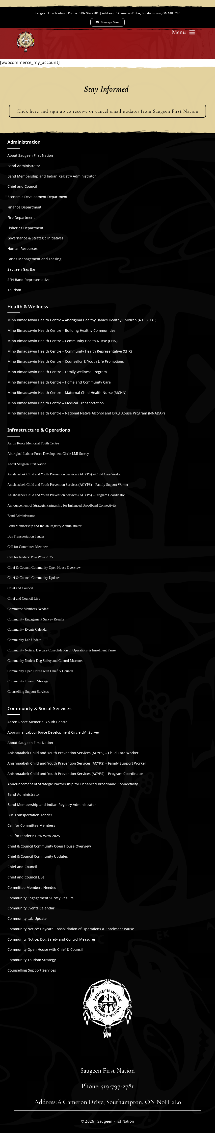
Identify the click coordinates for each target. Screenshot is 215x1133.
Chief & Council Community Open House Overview (44, 567)
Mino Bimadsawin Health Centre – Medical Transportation (55, 403)
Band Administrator (23, 165)
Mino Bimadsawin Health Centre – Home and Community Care (59, 382)
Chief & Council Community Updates (33, 578)
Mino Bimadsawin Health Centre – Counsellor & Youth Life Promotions (65, 361)
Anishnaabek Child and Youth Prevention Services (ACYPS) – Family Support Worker (67, 485)
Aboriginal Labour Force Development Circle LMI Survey (48, 454)
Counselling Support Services (28, 692)
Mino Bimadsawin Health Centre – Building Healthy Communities (61, 330)
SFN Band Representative (28, 279)
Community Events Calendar (27, 629)
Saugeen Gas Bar (21, 269)
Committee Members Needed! (28, 609)
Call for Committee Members (27, 547)
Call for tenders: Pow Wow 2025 (30, 557)
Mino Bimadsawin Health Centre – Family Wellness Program (57, 371)
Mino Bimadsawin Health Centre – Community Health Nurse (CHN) (62, 340)
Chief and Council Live (23, 598)
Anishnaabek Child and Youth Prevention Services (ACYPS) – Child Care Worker (64, 474)
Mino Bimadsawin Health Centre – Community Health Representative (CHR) (69, 351)
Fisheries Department (25, 228)
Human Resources (22, 248)
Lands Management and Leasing (34, 259)
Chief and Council (22, 186)
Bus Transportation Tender (25, 536)
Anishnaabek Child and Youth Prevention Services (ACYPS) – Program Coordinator (66, 495)
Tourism (14, 289)
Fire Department (21, 217)
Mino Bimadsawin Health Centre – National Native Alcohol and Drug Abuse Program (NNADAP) (86, 413)
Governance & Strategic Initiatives (35, 238)
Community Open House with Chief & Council (40, 671)
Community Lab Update (24, 640)
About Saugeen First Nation (30, 155)
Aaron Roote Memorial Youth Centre (33, 443)
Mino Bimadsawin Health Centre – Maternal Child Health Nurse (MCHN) (66, 392)
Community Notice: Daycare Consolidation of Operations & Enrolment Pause (61, 650)
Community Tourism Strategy (28, 681)
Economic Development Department (37, 196)
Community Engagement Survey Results (35, 619)
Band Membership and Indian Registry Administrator (51, 176)
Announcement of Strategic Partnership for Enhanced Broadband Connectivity (62, 505)
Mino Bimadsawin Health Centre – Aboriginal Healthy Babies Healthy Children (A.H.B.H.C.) (81, 320)
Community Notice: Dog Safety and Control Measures (45, 661)
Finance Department (24, 207)
